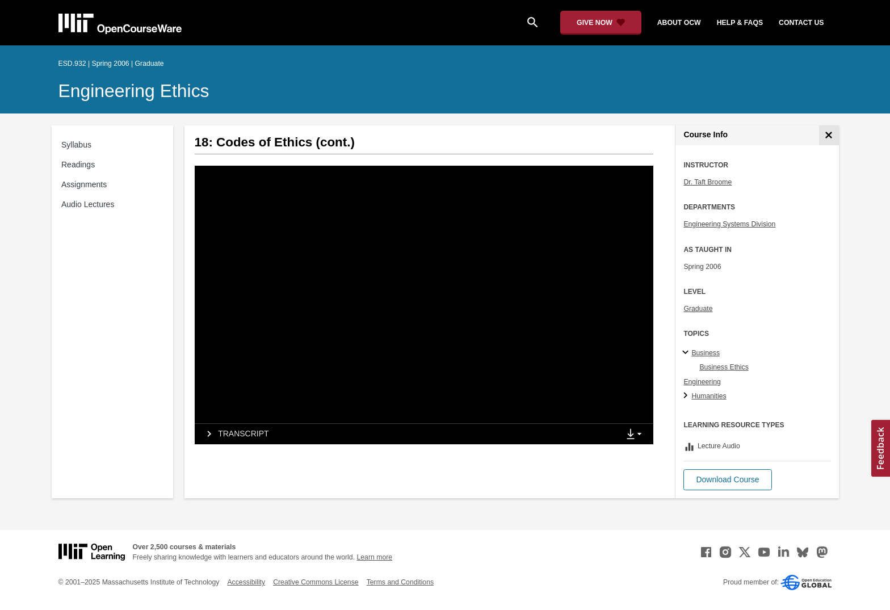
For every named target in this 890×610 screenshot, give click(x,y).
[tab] (407, 434)
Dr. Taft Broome (707, 182)
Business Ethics (723, 367)
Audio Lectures (87, 204)
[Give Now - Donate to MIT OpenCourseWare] (600, 23)
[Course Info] (829, 135)
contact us (801, 23)
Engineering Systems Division (729, 224)
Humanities (708, 396)
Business (705, 353)
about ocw (679, 23)
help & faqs (740, 23)
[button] (727, 479)
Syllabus (76, 144)
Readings (78, 164)
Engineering (701, 382)
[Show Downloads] (636, 434)
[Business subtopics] (687, 353)
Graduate (697, 309)
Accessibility (246, 582)
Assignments (84, 184)
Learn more (374, 557)
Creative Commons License (315, 582)
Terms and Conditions (400, 582)
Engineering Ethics (133, 91)
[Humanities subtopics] (687, 396)
